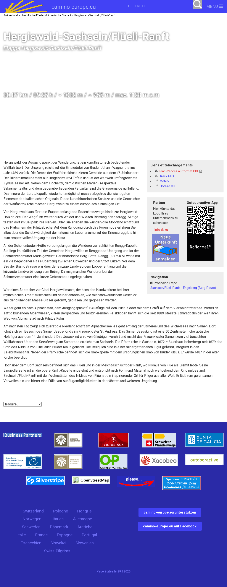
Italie (21, 534)
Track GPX (164, 176)
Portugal (89, 534)
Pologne (60, 511)
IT (143, 6)
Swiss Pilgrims (57, 550)
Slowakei (58, 542)
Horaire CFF (165, 186)
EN (137, 6)
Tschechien (31, 542)
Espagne (64, 534)
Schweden (31, 526)
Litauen (57, 518)
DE (130, 6)
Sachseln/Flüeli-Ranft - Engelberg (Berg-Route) (183, 288)
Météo (162, 181)
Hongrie (84, 511)
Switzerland (33, 511)
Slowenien (85, 542)
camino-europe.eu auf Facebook (169, 526)
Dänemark (59, 526)
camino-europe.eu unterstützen (170, 512)
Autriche (84, 526)
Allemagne (82, 518)
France (41, 534)
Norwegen (32, 518)
